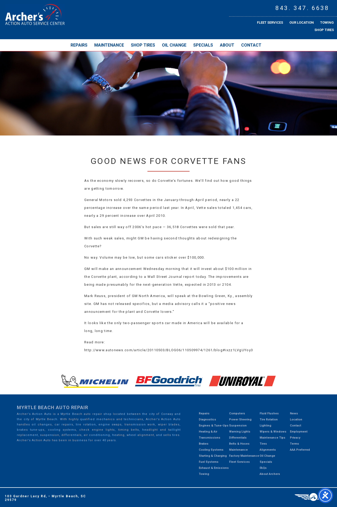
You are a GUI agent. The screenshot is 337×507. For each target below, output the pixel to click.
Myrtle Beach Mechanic (35, 14)
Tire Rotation (269, 419)
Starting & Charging (213, 456)
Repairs (79, 45)
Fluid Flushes (269, 413)
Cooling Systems (211, 449)
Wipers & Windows (273, 431)
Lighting (265, 425)
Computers (237, 413)
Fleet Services (270, 22)
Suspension (238, 425)
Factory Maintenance (244, 456)
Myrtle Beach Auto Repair (52, 407)
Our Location (301, 22)
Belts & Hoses (239, 443)
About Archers (270, 474)
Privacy (295, 437)
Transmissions (209, 437)
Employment (299, 431)
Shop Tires (324, 30)
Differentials (238, 437)
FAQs (263, 468)
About (227, 45)
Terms (294, 443)
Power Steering (240, 419)
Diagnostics (207, 419)
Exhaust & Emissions (214, 468)
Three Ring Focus (313, 497)
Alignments (268, 449)
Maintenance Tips (272, 437)
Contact (251, 45)
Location (296, 419)
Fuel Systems (209, 462)
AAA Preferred (300, 449)
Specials (203, 45)
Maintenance (109, 45)
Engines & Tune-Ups (214, 425)
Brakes (204, 443)
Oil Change (174, 45)
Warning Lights (239, 431)
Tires (263, 443)
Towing (327, 22)
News (294, 413)
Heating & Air (208, 431)
